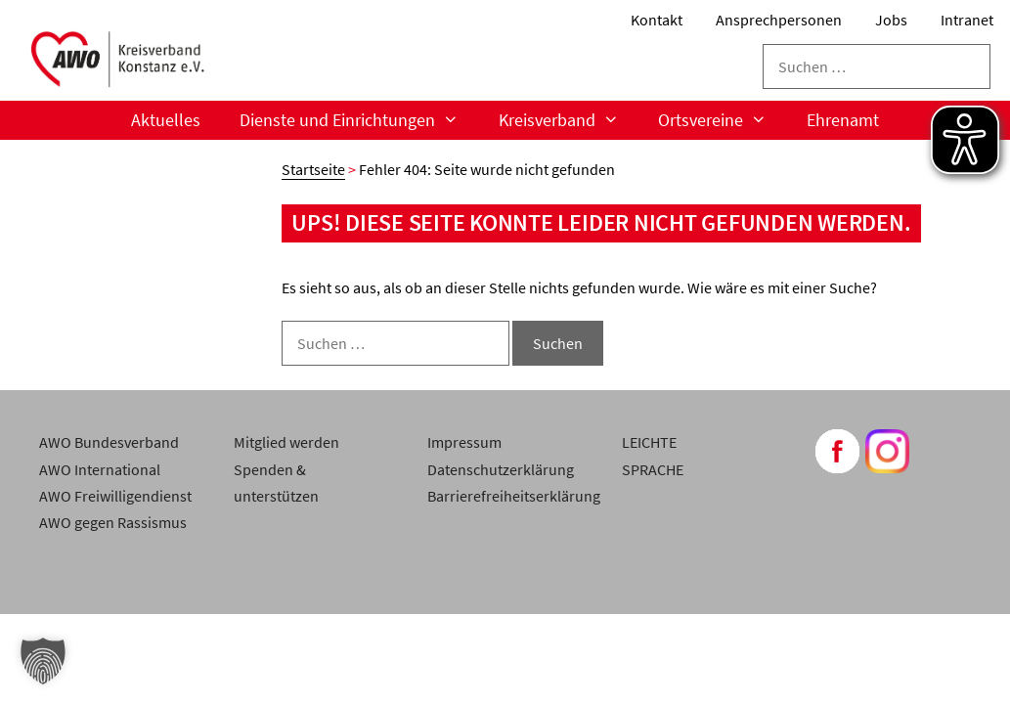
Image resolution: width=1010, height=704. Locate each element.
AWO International (99, 469)
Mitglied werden (286, 442)
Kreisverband (568, 120)
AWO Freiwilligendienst (115, 496)
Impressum (464, 442)
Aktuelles (165, 120)
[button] (43, 661)
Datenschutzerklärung (500, 469)
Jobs (891, 19)
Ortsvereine (722, 120)
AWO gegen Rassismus (113, 522)
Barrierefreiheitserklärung (513, 496)
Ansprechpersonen (779, 19)
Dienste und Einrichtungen (359, 120)
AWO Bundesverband (109, 442)
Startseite (313, 169)
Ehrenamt (843, 120)
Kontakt (656, 19)
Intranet (967, 19)
